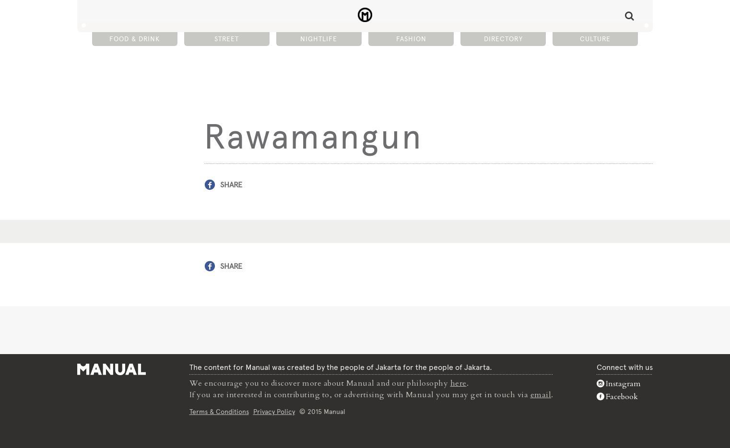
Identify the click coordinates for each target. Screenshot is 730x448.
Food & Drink (134, 38)
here (458, 383)
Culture (595, 38)
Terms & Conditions (219, 411)
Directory (503, 38)
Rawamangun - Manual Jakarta (365, 15)
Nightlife (318, 38)
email (541, 395)
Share (231, 184)
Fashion (411, 38)
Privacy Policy (274, 411)
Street (226, 38)
